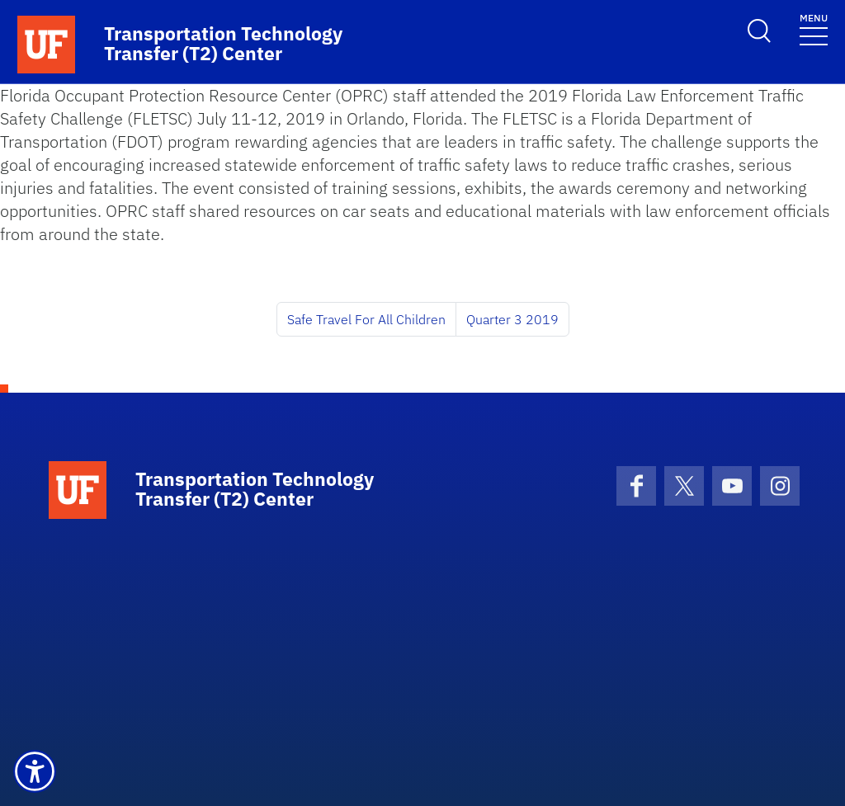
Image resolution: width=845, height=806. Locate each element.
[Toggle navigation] (813, 28)
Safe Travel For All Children (366, 319)
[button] (34, 771)
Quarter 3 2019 (512, 319)
